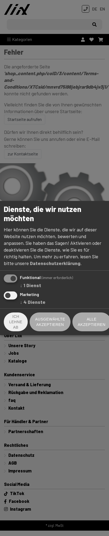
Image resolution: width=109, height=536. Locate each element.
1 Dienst (30, 285)
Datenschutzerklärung (55, 263)
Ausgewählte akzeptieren (50, 322)
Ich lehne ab (15, 321)
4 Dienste (32, 302)
